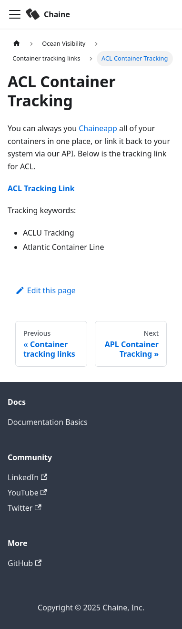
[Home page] (17, 43)
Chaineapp (98, 128)
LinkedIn (27, 477)
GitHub (24, 563)
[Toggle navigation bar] (15, 14)
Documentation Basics (48, 422)
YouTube (27, 492)
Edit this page (45, 290)
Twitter (24, 508)
